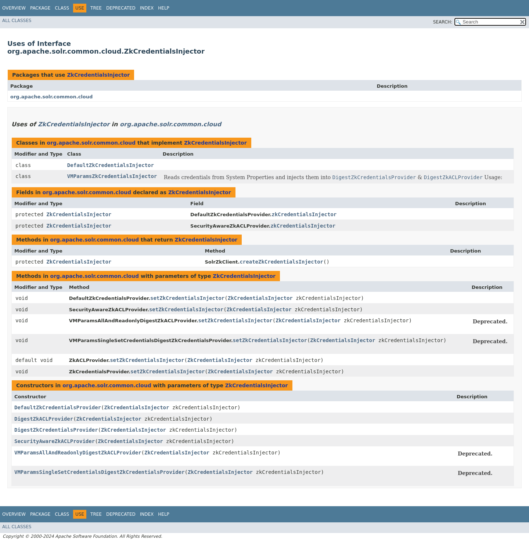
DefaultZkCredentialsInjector (110, 165)
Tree (96, 8)
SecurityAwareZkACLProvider (54, 441)
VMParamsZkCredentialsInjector (112, 176)
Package (40, 8)
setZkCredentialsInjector (187, 298)
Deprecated (121, 8)
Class (62, 8)
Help (163, 8)
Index (147, 8)
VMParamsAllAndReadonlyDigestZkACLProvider (77, 453)
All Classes (16, 20)
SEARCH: (443, 22)
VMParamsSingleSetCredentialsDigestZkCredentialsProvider (99, 472)
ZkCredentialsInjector (98, 75)
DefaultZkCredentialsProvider (57, 407)
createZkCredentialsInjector (281, 262)
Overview (14, 8)
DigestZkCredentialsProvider (56, 430)
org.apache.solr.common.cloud (51, 96)
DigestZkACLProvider (43, 419)
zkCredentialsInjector (304, 214)
